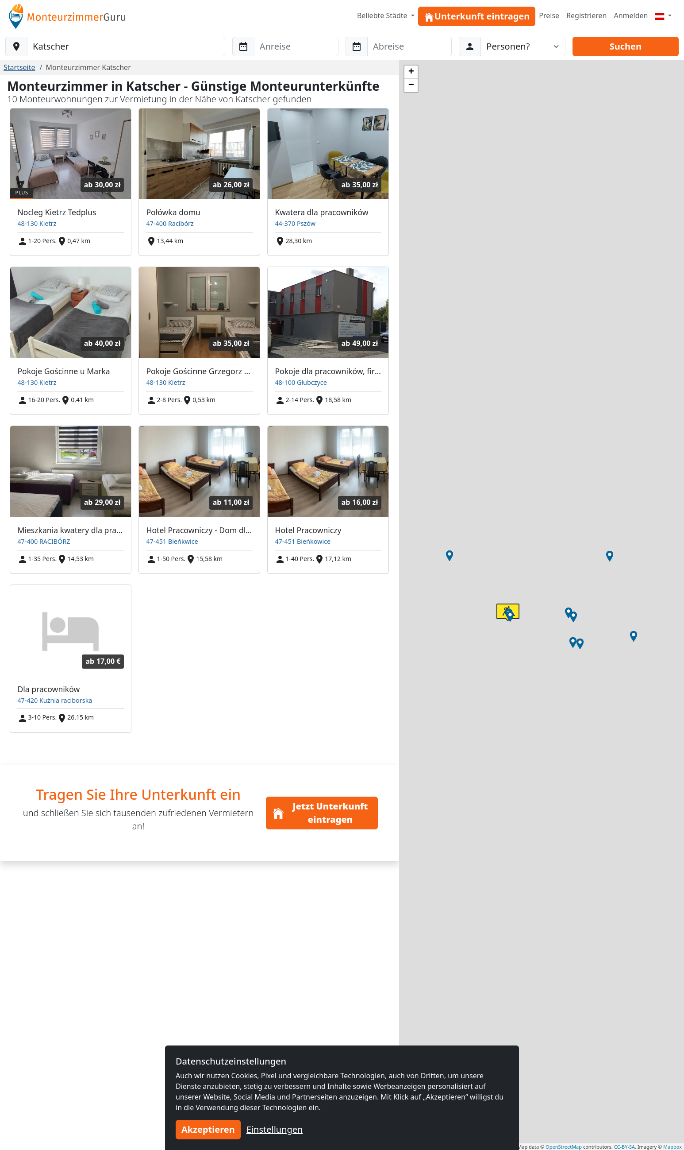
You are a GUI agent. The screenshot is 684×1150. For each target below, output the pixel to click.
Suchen (626, 46)
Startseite (19, 67)
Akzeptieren (208, 1129)
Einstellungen (274, 1129)
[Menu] (663, 15)
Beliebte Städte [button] (383, 15)
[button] (568, 613)
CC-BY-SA (624, 1146)
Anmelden (631, 15)
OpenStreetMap (564, 1146)
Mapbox (672, 1146)
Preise (549, 15)
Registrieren (586, 15)
